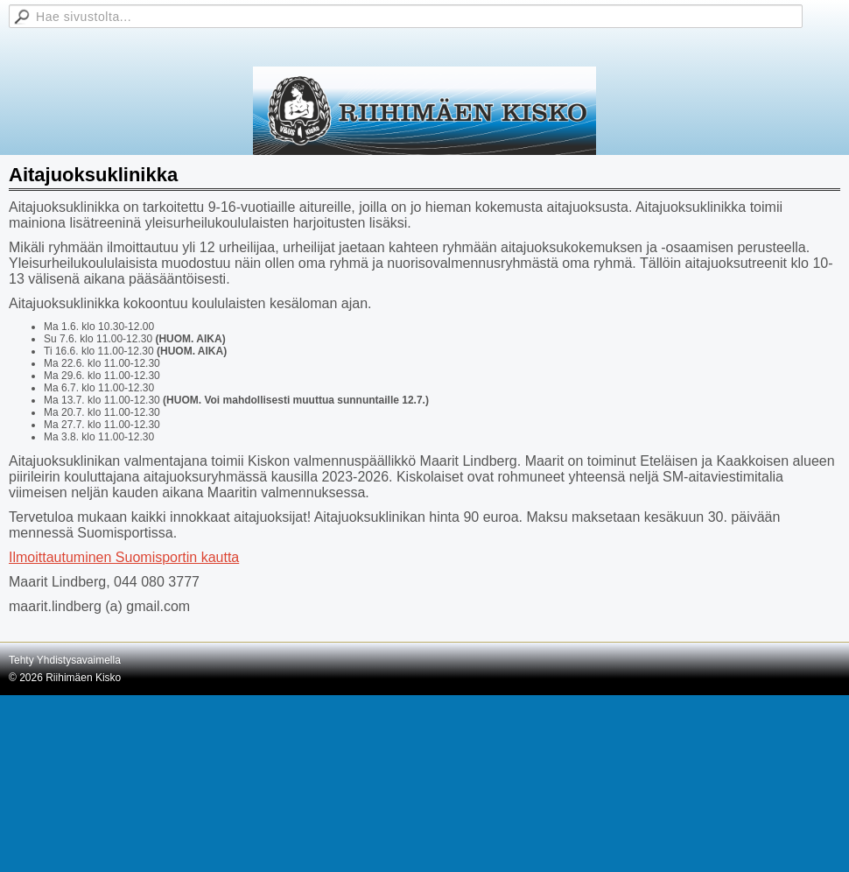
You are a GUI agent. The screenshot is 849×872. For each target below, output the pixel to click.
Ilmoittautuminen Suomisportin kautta (124, 557)
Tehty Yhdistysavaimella (65, 660)
